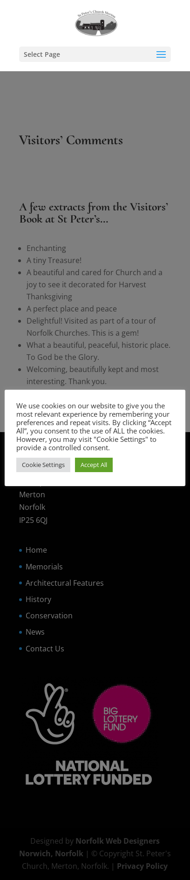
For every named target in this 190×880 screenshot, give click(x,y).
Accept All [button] (94, 464)
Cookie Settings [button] (43, 464)
